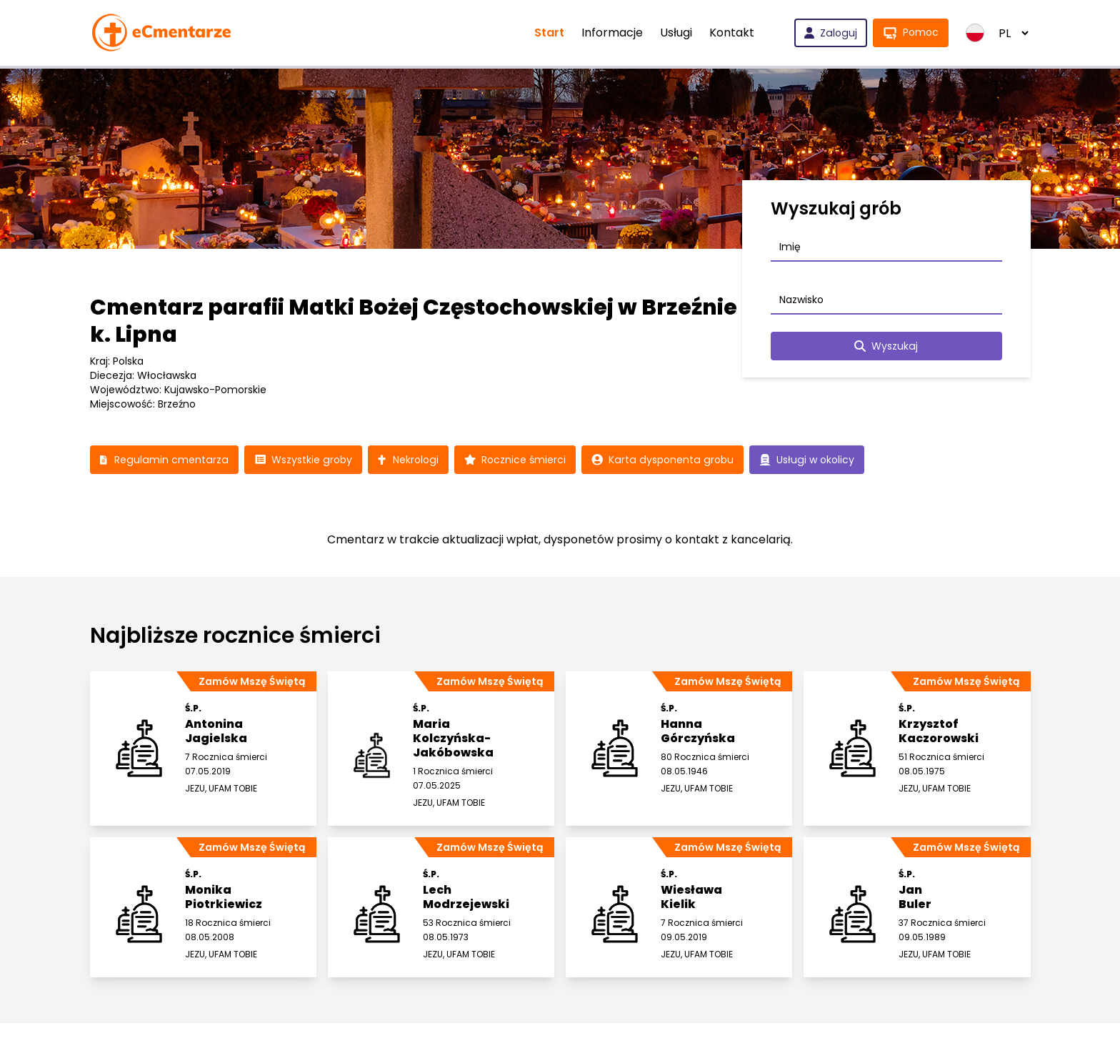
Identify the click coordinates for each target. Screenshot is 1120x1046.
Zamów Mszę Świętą (252, 681)
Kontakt (733, 32)
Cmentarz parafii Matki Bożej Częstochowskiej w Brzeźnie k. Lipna (413, 321)
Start (551, 32)
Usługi (677, 32)
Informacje (613, 32)
